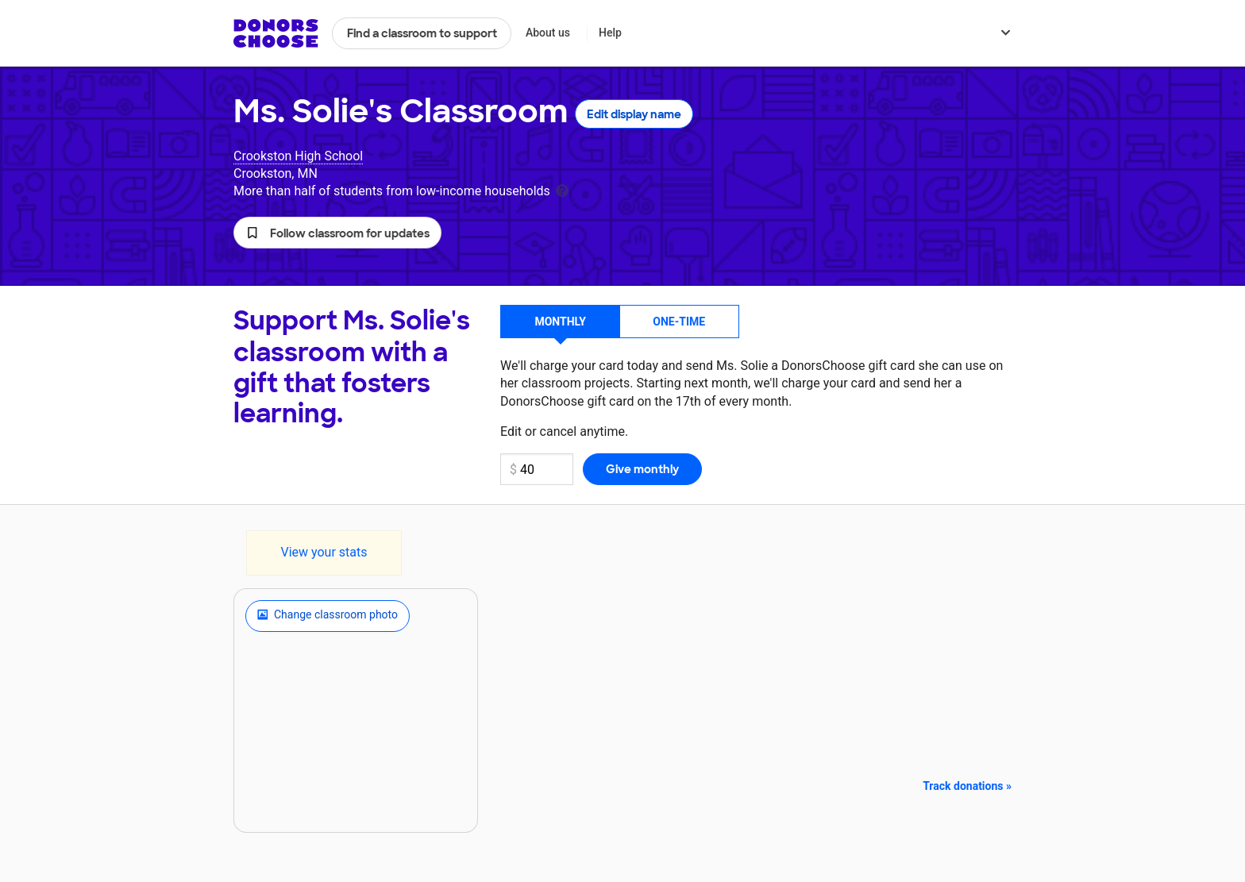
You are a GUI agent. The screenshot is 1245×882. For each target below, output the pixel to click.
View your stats (323, 552)
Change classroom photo (327, 616)
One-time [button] (679, 321)
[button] (337, 232)
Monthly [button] (560, 321)
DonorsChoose (275, 33)
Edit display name (634, 114)
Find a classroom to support (422, 33)
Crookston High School (298, 156)
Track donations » (967, 786)
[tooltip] (562, 189)
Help (610, 32)
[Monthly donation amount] (536, 469)
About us (548, 32)
